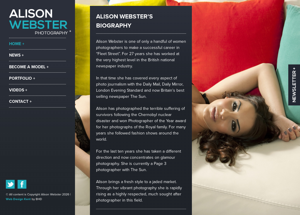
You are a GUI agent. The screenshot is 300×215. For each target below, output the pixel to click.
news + (16, 55)
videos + (18, 90)
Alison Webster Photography (40, 22)
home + (16, 43)
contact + (20, 101)
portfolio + (22, 78)
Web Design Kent (18, 199)
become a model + (29, 66)
